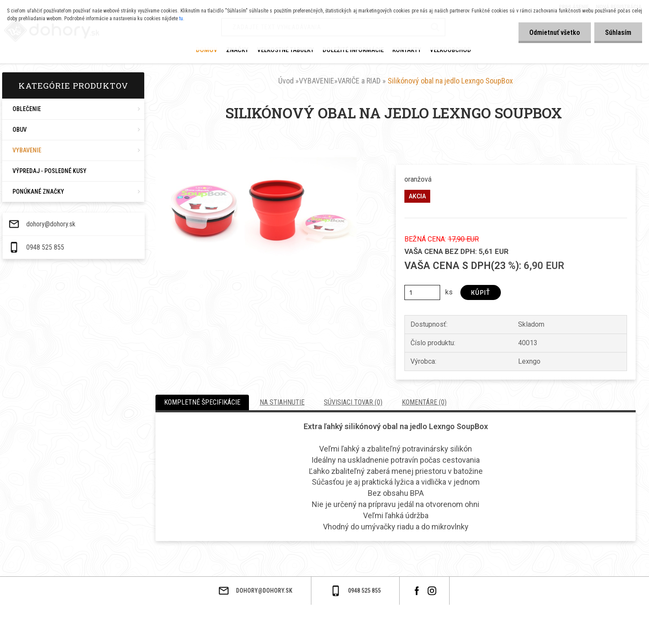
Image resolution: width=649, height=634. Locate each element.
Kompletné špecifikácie (202, 402)
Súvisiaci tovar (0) (353, 402)
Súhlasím (618, 32)
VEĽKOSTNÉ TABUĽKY (285, 50)
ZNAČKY (237, 50)
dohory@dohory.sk (130, 598)
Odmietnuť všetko (554, 32)
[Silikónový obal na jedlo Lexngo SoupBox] (256, 153)
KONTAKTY (406, 50)
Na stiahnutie (282, 402)
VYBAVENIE (316, 80)
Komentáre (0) (424, 402)
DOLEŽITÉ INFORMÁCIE (353, 50)
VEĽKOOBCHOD (450, 50)
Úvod (286, 80)
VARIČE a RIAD (359, 80)
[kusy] (422, 292)
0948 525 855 (124, 622)
